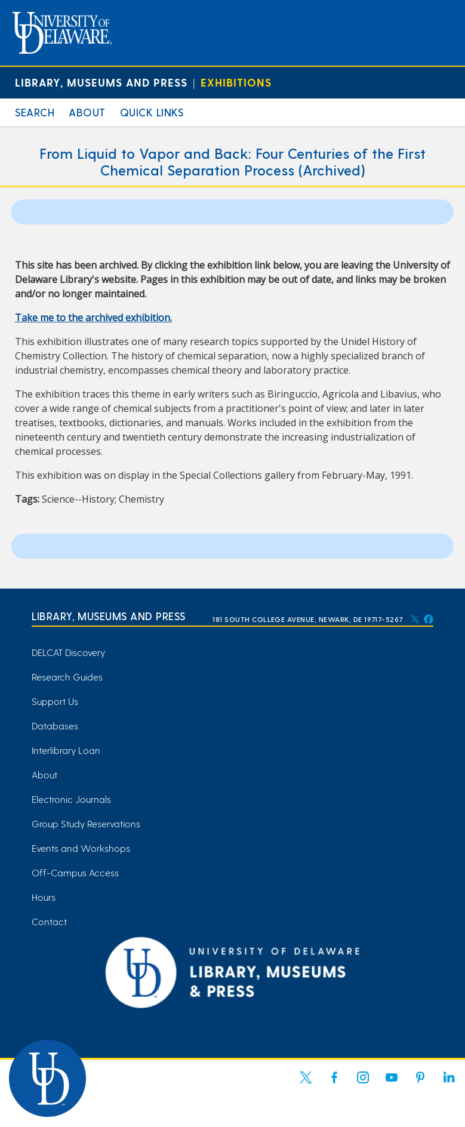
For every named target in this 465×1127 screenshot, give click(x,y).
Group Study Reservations (86, 823)
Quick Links (152, 112)
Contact (49, 921)
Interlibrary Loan (66, 750)
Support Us (55, 701)
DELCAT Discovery (68, 652)
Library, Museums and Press (101, 82)
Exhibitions (236, 82)
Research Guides (67, 676)
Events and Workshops (81, 848)
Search (34, 112)
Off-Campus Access (75, 872)
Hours (44, 897)
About (87, 112)
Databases (55, 725)
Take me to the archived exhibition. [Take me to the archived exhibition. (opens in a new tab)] (93, 317)
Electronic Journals (71, 799)
